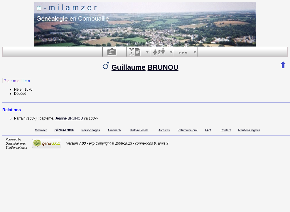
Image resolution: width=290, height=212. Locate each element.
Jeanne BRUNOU (69, 118)
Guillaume (129, 67)
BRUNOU (163, 67)
